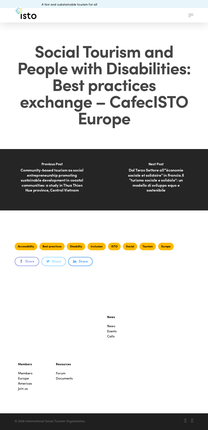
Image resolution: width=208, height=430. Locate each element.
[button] (190, 15)
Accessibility (26, 246)
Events (112, 331)
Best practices (52, 246)
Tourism (148, 246)
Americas (25, 383)
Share (27, 261)
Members (25, 373)
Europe (166, 246)
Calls (111, 336)
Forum (60, 373)
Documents (64, 378)
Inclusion (97, 246)
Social (130, 246)
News (111, 326)
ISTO (114, 246)
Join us (23, 388)
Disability (76, 246)
